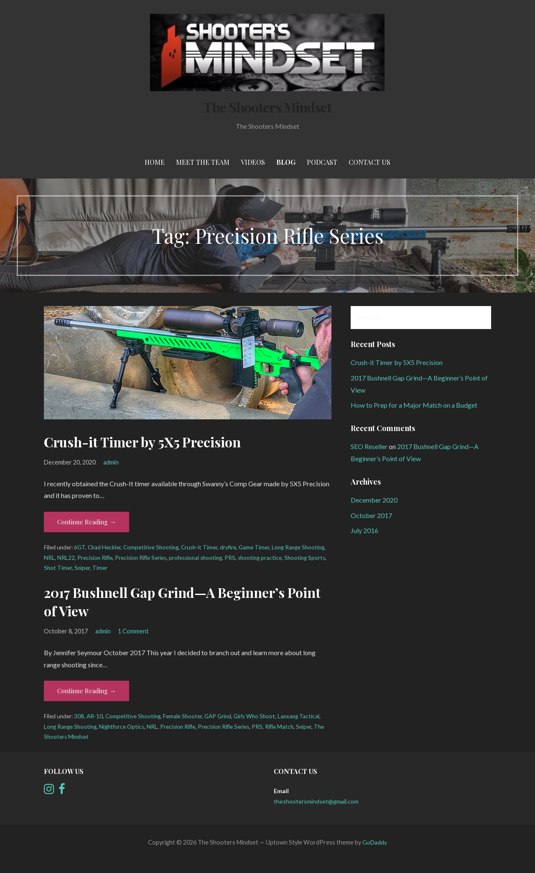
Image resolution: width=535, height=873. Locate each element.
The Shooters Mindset (267, 107)
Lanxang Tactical (298, 716)
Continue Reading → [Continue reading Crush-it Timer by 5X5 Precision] (86, 522)
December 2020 (374, 500)
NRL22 (66, 557)
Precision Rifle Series (140, 557)
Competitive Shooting (150, 547)
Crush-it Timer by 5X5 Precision (142, 442)
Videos (253, 162)
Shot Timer (58, 567)
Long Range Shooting (298, 547)
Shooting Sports (304, 557)
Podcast (322, 162)
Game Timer (254, 547)
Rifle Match (279, 726)
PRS (229, 557)
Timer (99, 567)
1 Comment (133, 631)
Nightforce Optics (121, 726)
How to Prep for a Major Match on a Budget (414, 405)
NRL (49, 557)
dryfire (228, 547)
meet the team (202, 162)
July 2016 (364, 530)
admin (111, 462)
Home (155, 162)
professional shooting (195, 557)
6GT (79, 547)
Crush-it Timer (199, 547)
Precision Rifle (94, 557)
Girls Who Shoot (254, 716)
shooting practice (260, 557)
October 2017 (371, 515)
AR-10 (95, 716)
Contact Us (369, 162)
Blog (286, 162)
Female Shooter (182, 716)
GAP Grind (217, 716)
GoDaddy (374, 842)
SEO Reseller (369, 446)
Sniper (82, 567)
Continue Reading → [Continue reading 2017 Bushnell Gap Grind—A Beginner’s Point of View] (86, 691)
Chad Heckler (104, 547)
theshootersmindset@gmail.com (316, 801)
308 (79, 716)
